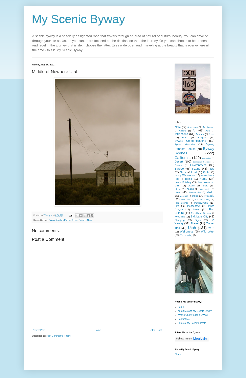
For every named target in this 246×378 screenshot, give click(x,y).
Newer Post (39, 330)
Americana (193, 127)
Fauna (196, 168)
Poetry (195, 209)
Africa (178, 127)
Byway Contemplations (190, 140)
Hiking (188, 179)
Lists (205, 185)
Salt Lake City (199, 216)
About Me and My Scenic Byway (195, 311)
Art (194, 130)
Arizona (182, 130)
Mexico (210, 192)
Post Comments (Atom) (58, 336)
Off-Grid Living (202, 199)
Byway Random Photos (60, 220)
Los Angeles (205, 189)
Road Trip (180, 216)
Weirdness (186, 231)
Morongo (184, 196)
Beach (185, 137)
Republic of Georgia (201, 213)
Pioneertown (193, 206)
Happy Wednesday (185, 175)
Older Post (156, 330)
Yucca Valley (186, 235)
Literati (178, 189)
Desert (179, 161)
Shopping (180, 220)
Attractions (181, 134)
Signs (198, 220)
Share (178, 354)
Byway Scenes (79, 220)
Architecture (208, 127)
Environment (198, 165)
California (183, 158)
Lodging (190, 189)
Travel (194, 223)
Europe (179, 168)
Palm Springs (181, 203)
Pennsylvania (201, 202)
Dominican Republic (202, 162)
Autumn (200, 134)
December (206, 158)
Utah (89, 220)
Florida (183, 172)
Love (178, 192)
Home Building (183, 182)
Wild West (207, 231)
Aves (211, 134)
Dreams (178, 165)
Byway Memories (185, 144)
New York (185, 199)
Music (195, 196)
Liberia (191, 185)
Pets (177, 206)
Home (98, 330)
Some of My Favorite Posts (192, 323)
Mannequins (195, 192)
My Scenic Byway (78, 19)
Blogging (202, 137)
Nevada (209, 195)
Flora (211, 168)
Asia (208, 130)
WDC (211, 228)
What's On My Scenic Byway (193, 315)
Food (194, 172)
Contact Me (184, 319)
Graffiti (206, 172)
